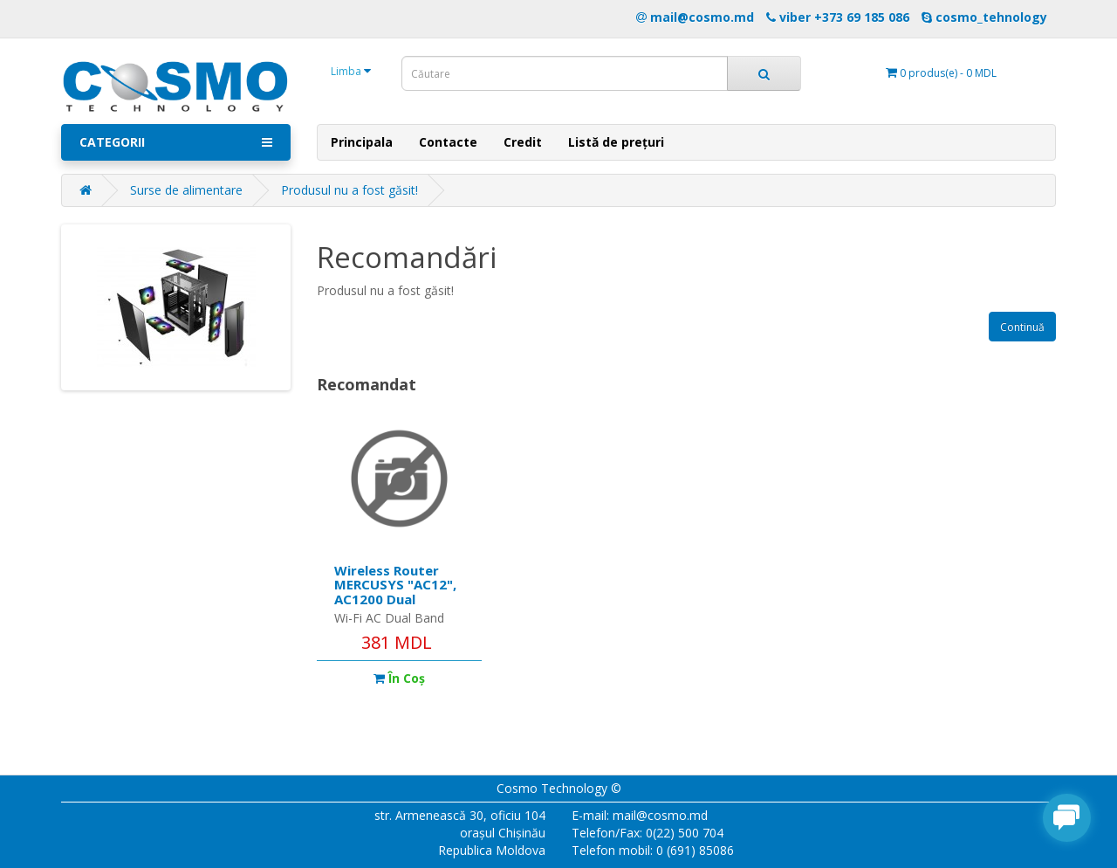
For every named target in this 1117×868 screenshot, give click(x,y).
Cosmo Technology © (559, 788)
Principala (362, 142)
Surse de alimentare (186, 190)
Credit (523, 142)
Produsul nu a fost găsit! (349, 190)
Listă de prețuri (616, 142)
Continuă (1022, 327)
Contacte (448, 142)
